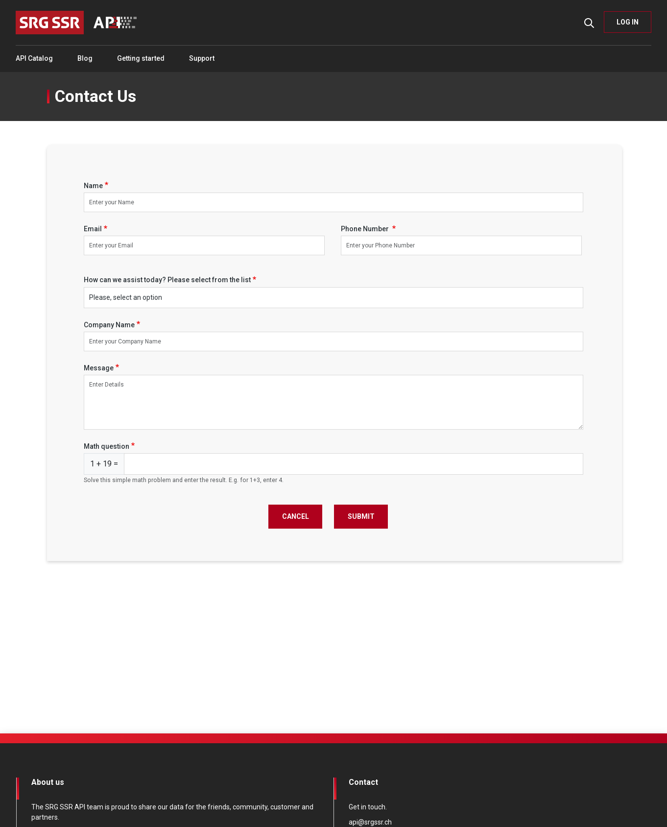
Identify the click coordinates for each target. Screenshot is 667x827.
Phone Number (365, 229)
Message (99, 368)
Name (93, 186)
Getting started (141, 58)
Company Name (109, 325)
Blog (85, 58)
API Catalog (34, 58)
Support (201, 58)
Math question (106, 446)
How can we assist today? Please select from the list (167, 280)
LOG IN (628, 22)
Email (93, 229)
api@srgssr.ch (370, 822)
